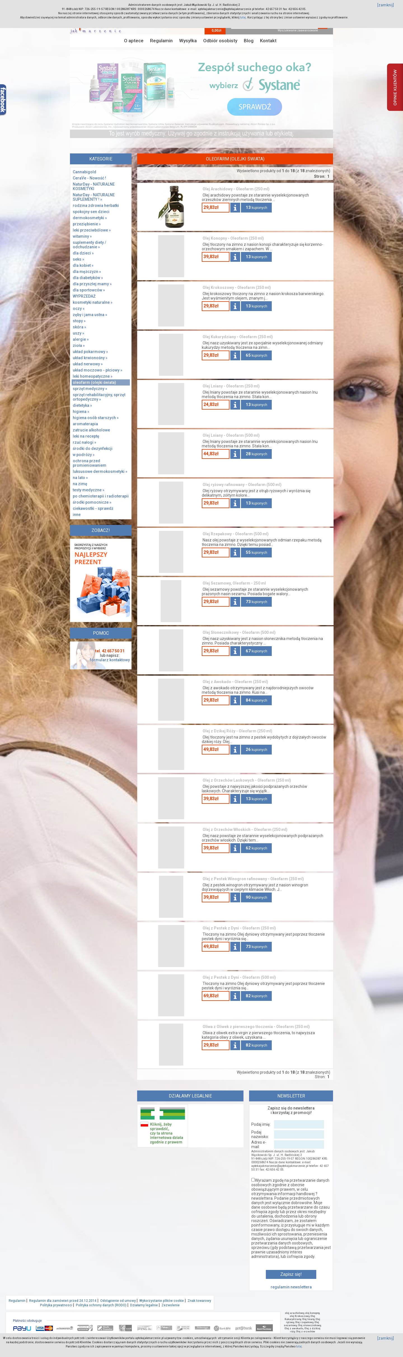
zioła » (79, 345)
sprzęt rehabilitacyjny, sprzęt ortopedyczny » (99, 397)
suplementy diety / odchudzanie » (89, 244)
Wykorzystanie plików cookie (161, 1301)
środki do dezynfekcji (93, 448)
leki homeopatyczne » (93, 376)
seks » (78, 259)
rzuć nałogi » (84, 442)
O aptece (134, 40)
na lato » (80, 477)
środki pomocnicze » (92, 502)
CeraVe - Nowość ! (89, 178)
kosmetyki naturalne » (93, 302)
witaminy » (82, 236)
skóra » (79, 327)
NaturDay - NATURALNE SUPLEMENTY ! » (94, 197)
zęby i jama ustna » (90, 314)
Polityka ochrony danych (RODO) (101, 1305)
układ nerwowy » (88, 364)
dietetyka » (82, 405)
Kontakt (268, 40)
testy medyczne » (88, 490)
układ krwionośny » (90, 358)
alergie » (81, 339)
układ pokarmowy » (90, 351)
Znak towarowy (199, 1301)
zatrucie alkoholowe (91, 430)
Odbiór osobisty (220, 40)
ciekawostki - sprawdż (93, 508)
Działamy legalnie (144, 1305)
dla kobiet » (83, 265)
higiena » (81, 411)
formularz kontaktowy (110, 660)
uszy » (78, 333)
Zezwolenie (170, 1305)
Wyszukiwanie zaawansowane (298, 30)
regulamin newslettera (291, 1287)
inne (77, 514)
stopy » (79, 321)
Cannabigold (84, 172)
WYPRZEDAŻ (84, 296)
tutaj (243, 17)
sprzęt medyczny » (90, 388)
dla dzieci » (83, 253)
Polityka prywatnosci (56, 1305)
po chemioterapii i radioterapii (101, 496)
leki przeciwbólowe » (92, 230)
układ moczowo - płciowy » (97, 370)
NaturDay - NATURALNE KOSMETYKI (94, 186)
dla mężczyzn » (87, 271)
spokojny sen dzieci (91, 211)
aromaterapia (85, 424)
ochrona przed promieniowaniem (89, 463)
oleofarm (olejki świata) (94, 382)
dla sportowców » (89, 290)
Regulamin (161, 40)
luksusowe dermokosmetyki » (100, 471)
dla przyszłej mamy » (92, 284)
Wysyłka (188, 40)
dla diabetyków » (88, 277)
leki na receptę (86, 436)
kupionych (256, 207)
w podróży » (84, 454)
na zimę (80, 484)
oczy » (79, 308)
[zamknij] (385, 5)
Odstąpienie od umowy (118, 1301)
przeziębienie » (87, 224)
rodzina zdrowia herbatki (96, 205)
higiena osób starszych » (96, 417)
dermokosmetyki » (90, 218)
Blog (249, 40)
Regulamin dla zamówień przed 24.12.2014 (63, 1301)
